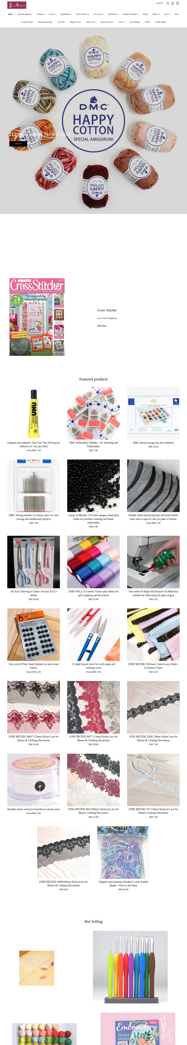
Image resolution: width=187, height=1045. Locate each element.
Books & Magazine (25, 14)
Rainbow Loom (75, 22)
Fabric (176, 14)
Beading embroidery (45, 22)
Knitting (41, 14)
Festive (122, 22)
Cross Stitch (98, 14)
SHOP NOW (18, 144)
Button (147, 22)
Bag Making (66, 14)
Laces (167, 14)
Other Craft (91, 22)
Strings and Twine (106, 22)
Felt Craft (61, 22)
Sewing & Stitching (130, 14)
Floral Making (135, 22)
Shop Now (102, 325)
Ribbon (156, 14)
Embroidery (113, 14)
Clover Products (82, 14)
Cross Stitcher (107, 310)
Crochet (53, 14)
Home (10, 14)
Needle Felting (160, 22)
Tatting (144, 14)
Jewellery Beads (27, 22)
